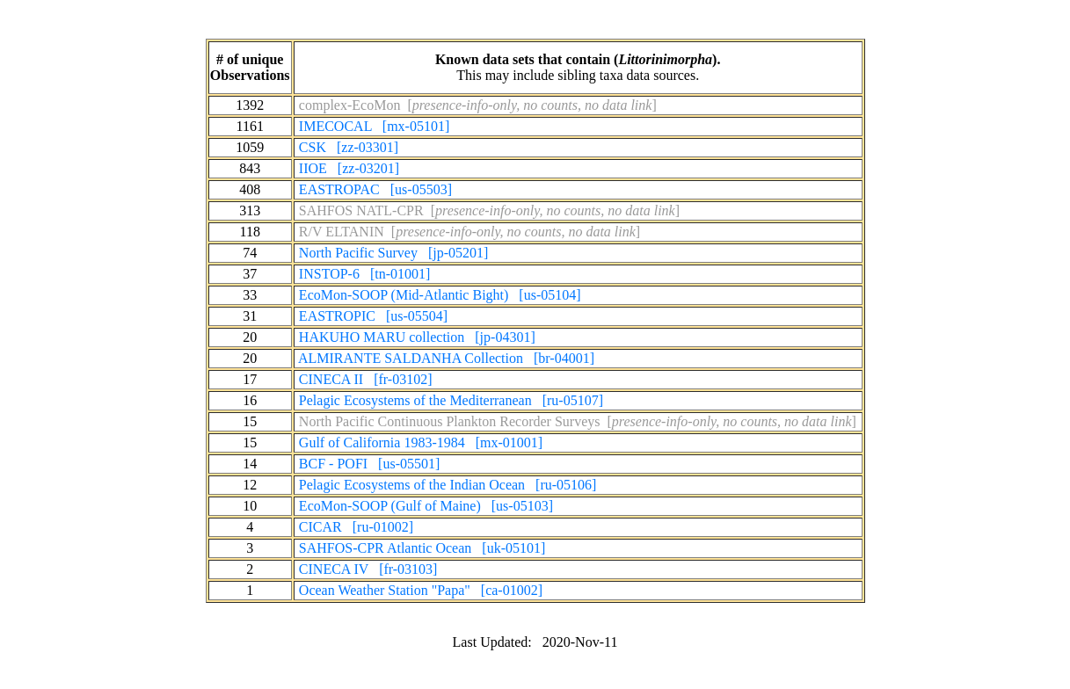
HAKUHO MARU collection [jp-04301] (417, 337)
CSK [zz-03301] (348, 147)
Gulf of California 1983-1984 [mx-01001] (420, 442)
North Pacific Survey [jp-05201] (394, 252)
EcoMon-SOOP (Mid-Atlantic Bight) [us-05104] (440, 294)
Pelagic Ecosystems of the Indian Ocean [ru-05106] (448, 484)
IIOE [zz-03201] (349, 168)
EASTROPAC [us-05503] (375, 189)
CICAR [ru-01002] (356, 526)
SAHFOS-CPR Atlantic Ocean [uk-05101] (422, 547)
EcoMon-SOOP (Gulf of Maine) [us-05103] (426, 505)
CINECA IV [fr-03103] (368, 569)
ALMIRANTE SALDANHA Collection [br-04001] (446, 358)
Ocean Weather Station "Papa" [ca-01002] (420, 590)
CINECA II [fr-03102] (366, 379)
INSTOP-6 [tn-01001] (364, 273)
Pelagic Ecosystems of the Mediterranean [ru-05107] (451, 400)
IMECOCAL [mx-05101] (374, 126)
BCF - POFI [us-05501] (369, 463)
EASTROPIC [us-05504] (373, 315)
